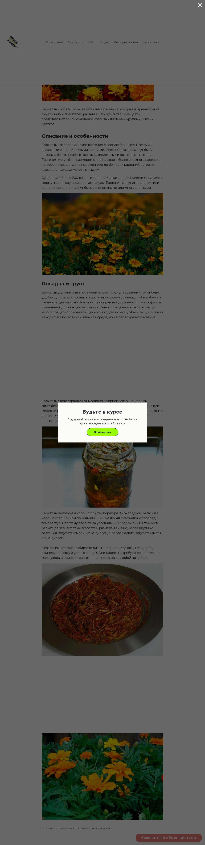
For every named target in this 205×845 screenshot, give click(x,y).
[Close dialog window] (200, 5)
